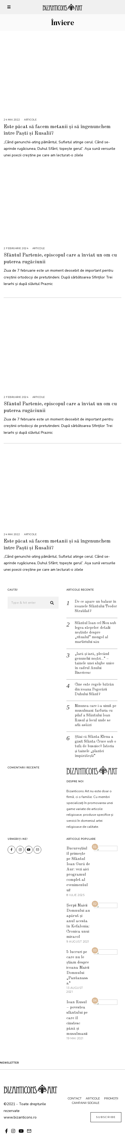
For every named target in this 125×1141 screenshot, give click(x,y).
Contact (75, 1090)
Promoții (111, 1090)
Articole (30, 119)
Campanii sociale (85, 1095)
